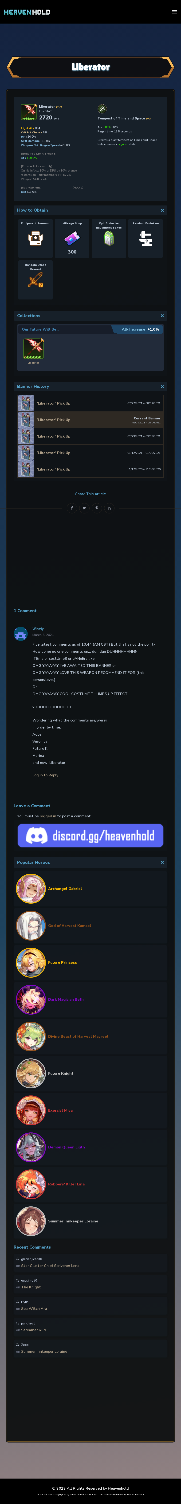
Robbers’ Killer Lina (66, 1184)
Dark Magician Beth (66, 999)
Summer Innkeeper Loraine (73, 1221)
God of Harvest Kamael (69, 925)
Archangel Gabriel (65, 888)
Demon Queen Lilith (66, 1147)
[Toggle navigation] (174, 12)
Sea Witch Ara (34, 1309)
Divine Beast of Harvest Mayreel (78, 1036)
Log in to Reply (45, 775)
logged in (48, 816)
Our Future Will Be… (40, 329)
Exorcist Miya (60, 1110)
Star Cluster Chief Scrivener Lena (50, 1265)
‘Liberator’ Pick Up (54, 403)
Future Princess (62, 962)
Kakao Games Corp (79, 1494)
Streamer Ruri (33, 1331)
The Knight (31, 1287)
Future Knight (60, 1073)
